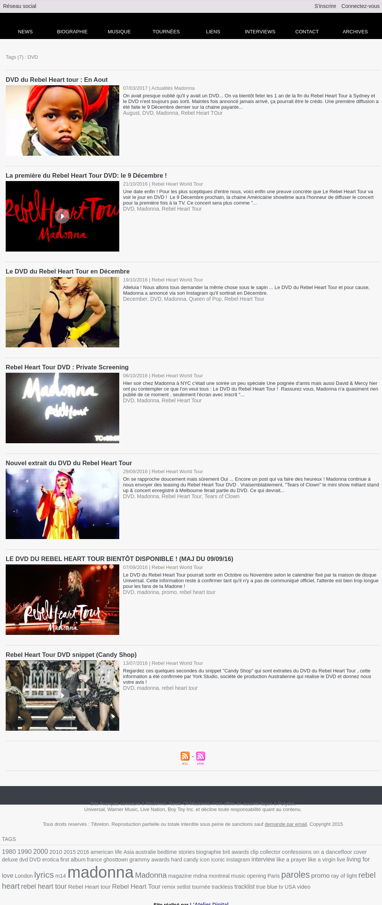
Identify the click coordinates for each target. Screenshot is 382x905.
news (25, 31)
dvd (364, 849)
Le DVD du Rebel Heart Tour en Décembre (66, 270)
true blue (171, 882)
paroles (214, 872)
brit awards (220, 849)
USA (194, 882)
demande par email (286, 821)
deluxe (351, 849)
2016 (77, 849)
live (280, 858)
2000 (38, 848)
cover (336, 849)
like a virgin (263, 858)
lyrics (348, 856)
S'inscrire (325, 6)
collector (252, 849)
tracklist (150, 882)
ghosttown (70, 858)
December (134, 297)
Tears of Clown (215, 494)
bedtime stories (164, 849)
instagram (185, 858)
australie (136, 849)
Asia (120, 849)
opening (178, 873)
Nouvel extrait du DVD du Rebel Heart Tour (67, 461)
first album (30, 858)
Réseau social (19, 6)
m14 (364, 858)
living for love (303, 857)
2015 (65, 849)
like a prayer (234, 858)
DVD (146, 112)
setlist (93, 882)
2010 (52, 849)
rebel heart (290, 873)
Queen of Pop (200, 297)
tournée (110, 882)
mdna (125, 873)
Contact (307, 31)
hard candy (134, 858)
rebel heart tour (192, 589)
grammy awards (102, 858)
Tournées (166, 31)
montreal (143, 873)
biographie (195, 849)
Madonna (164, 112)
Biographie (72, 31)
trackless (130, 882)
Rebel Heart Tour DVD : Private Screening (65, 366)
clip (237, 849)
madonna (146, 589)
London (329, 858)
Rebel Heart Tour (177, 208)
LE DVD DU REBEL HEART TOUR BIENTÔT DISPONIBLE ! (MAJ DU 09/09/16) (116, 556)
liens (213, 31)
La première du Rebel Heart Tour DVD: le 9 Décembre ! (84, 175)
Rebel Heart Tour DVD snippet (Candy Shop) (69, 652)
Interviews (260, 31)
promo (166, 589)
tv (185, 882)
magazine (107, 873)
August (130, 112)
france (51, 858)
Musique (119, 31)
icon (153, 858)
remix (80, 882)
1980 (8, 849)
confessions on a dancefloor (295, 849)
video (206, 882)
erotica (9, 858)
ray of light (260, 873)
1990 (23, 849)
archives (355, 31)
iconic (165, 858)
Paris (194, 873)
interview (208, 858)
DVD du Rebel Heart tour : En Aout (55, 79)
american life (99, 849)
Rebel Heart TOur (197, 112)
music (161, 873)
